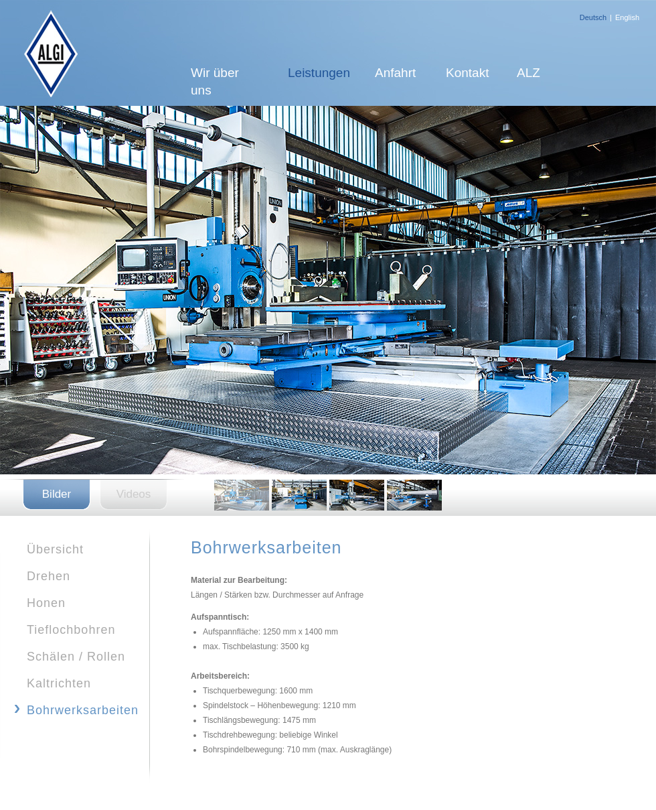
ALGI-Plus (47, 53)
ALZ (528, 73)
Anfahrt (395, 73)
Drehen (48, 576)
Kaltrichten (59, 683)
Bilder (56, 494)
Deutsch (593, 17)
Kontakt (467, 73)
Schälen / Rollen (76, 656)
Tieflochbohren (71, 629)
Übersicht (55, 549)
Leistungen (319, 73)
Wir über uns (215, 81)
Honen (46, 603)
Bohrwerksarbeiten (83, 710)
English (627, 17)
